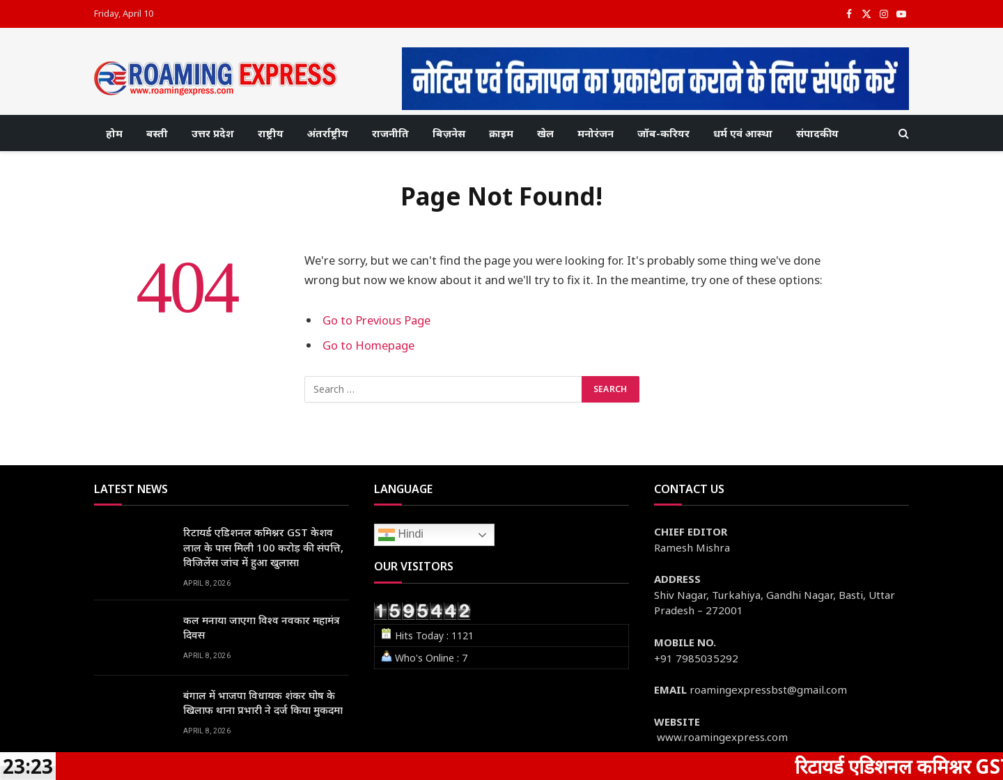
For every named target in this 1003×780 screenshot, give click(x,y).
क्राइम (501, 133)
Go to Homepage (368, 345)
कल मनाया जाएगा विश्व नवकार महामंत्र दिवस (261, 627)
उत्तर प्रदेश (213, 133)
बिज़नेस (449, 133)
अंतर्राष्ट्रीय (327, 133)
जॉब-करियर (663, 133)
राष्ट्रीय (270, 133)
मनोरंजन (595, 133)
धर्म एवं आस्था (742, 133)
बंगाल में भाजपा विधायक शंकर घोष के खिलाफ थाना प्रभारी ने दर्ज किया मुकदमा (263, 702)
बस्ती (157, 133)
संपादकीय (817, 133)
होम (114, 133)
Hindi (400, 534)
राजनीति (390, 133)
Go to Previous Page (376, 320)
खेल (545, 133)
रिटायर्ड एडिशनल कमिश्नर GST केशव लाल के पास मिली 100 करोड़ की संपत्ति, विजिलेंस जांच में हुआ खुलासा (263, 547)
